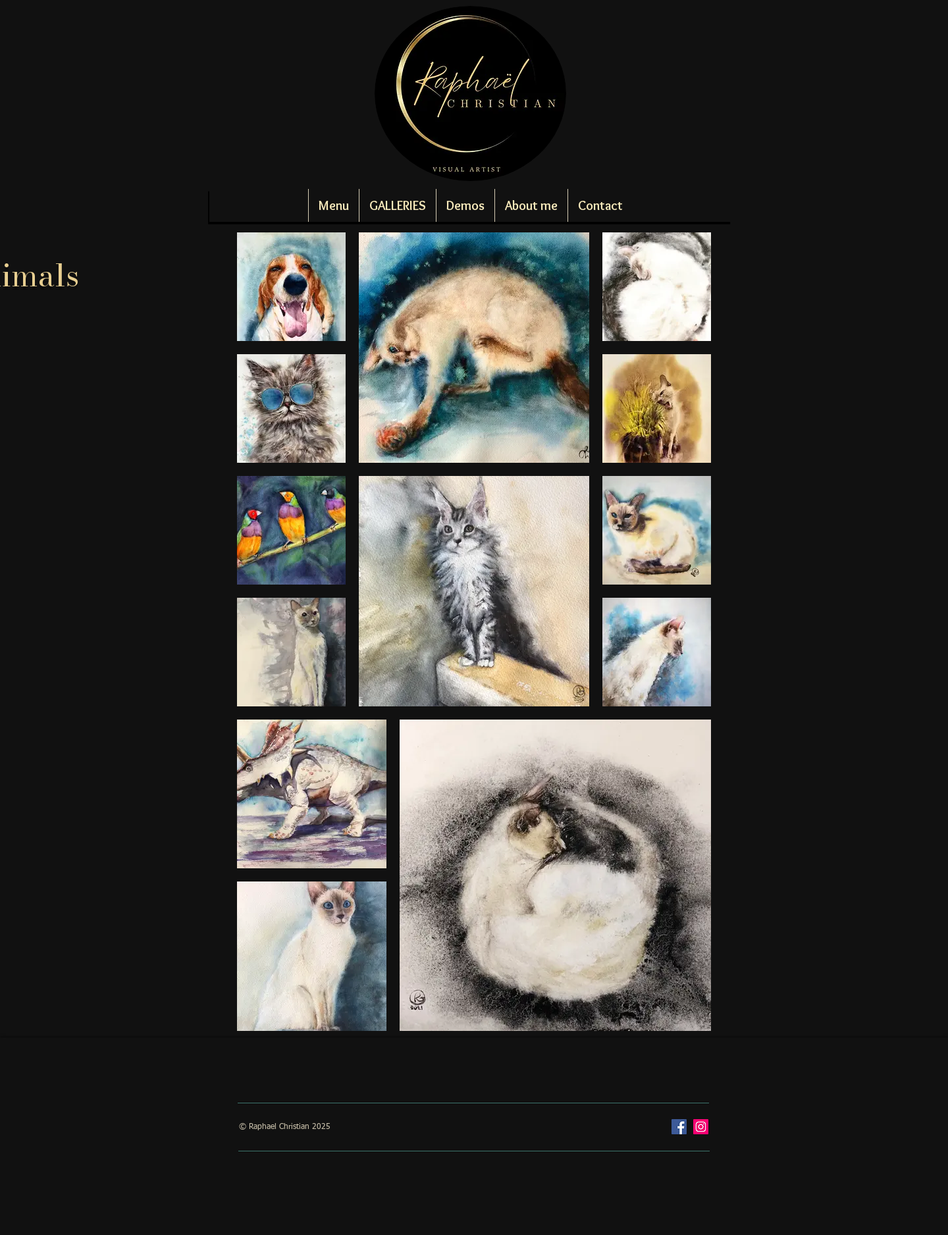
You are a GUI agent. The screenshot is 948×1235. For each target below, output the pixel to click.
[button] (397, 205)
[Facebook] (679, 1126)
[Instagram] (700, 1126)
